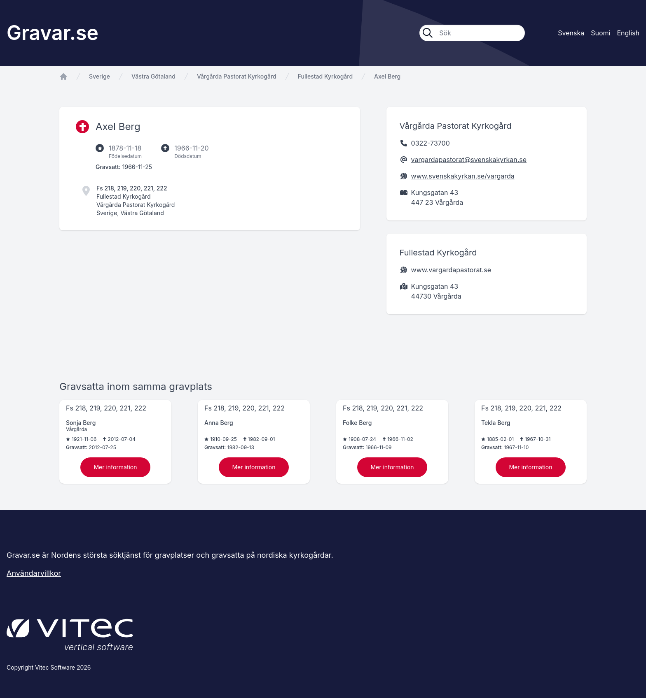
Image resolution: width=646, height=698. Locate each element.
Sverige (99, 76)
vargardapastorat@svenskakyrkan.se (469, 159)
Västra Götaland (153, 76)
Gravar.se (52, 33)
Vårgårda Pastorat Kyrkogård (236, 76)
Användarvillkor (34, 573)
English (628, 33)
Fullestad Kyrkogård (325, 76)
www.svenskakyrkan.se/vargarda (463, 176)
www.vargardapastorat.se (451, 270)
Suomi (600, 33)
